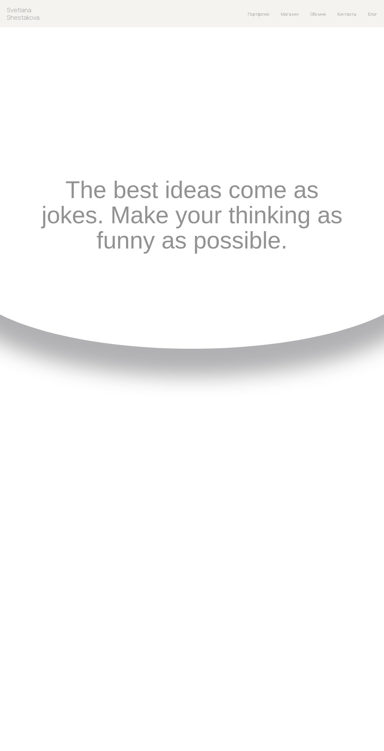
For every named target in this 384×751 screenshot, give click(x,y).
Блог (372, 14)
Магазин (290, 14)
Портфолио (258, 14)
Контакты (346, 14)
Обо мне (318, 14)
